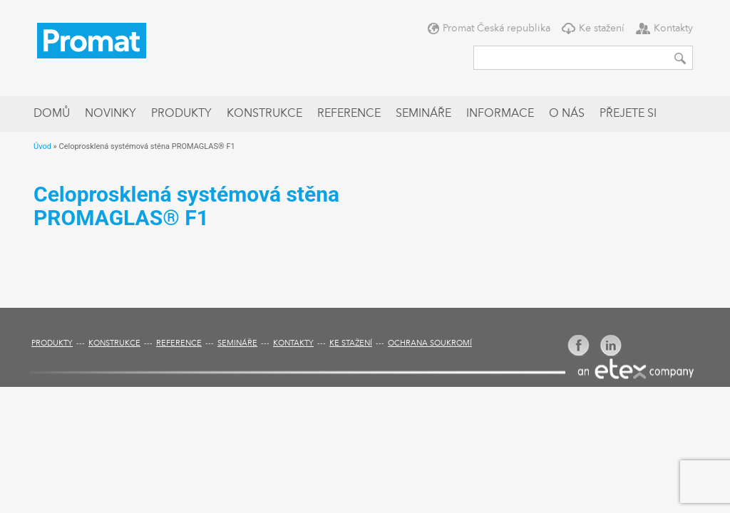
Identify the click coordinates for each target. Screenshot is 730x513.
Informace (500, 114)
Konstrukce (264, 114)
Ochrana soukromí (430, 344)
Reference (349, 114)
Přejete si (628, 114)
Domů (52, 114)
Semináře (423, 114)
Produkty (181, 114)
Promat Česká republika (496, 28)
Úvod (42, 146)
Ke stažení (601, 28)
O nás (567, 114)
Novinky (110, 114)
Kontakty (673, 28)
